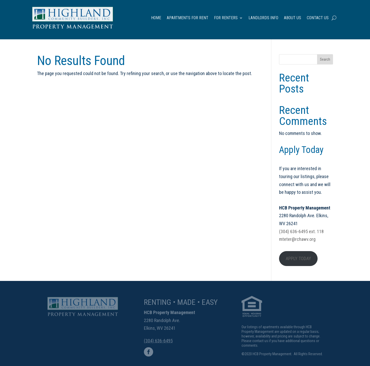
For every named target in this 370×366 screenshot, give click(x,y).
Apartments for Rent (187, 13)
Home (156, 13)
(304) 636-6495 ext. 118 (301, 231)
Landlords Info (263, 13)
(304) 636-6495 (158, 340)
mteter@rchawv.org (297, 239)
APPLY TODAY (298, 258)
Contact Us (318, 13)
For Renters (226, 13)
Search (325, 59)
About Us (292, 13)
